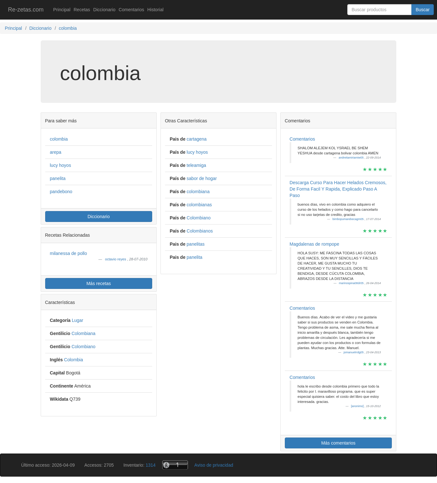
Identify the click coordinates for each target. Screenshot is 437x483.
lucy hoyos (60, 165)
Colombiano (83, 346)
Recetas (82, 9)
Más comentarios (338, 443)
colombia (59, 139)
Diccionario (104, 9)
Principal (61, 9)
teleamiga (196, 165)
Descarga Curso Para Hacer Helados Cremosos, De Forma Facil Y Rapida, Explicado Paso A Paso (338, 189)
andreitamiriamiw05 (352, 157)
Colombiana (83, 333)
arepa (56, 152)
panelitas (196, 244)
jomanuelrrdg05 (353, 352)
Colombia (73, 359)
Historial (155, 9)
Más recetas (99, 283)
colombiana (198, 191)
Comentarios (131, 9)
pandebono (61, 191)
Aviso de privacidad (213, 465)
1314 (150, 465)
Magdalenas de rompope (314, 244)
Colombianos (200, 230)
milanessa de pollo (68, 253)
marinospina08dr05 (352, 283)
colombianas (199, 204)
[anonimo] (357, 406)
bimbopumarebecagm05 (349, 219)
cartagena (197, 139)
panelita (58, 178)
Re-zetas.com (26, 9)
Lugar (77, 320)
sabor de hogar (202, 178)
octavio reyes (116, 259)
